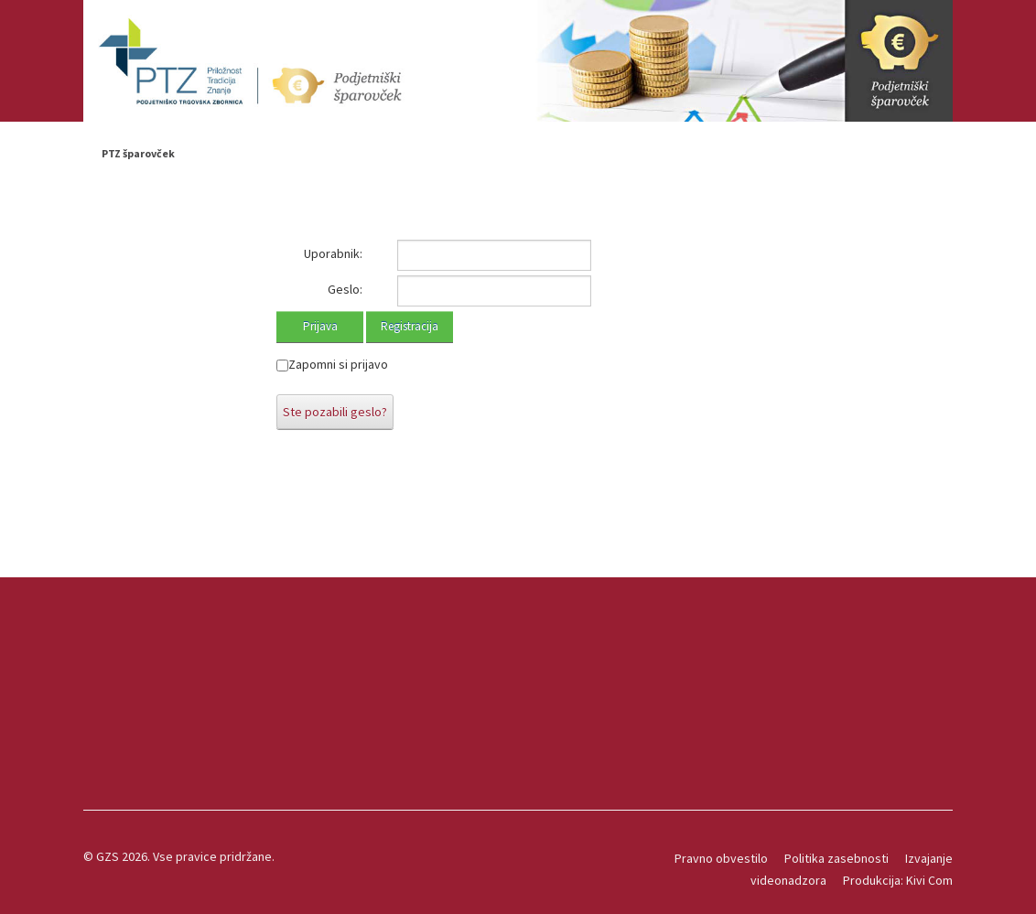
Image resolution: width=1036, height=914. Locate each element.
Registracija (409, 326)
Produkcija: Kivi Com (898, 880)
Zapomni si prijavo (338, 364)
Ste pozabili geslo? (335, 411)
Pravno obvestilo (721, 858)
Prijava (320, 326)
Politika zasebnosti (836, 858)
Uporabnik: (333, 253)
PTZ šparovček (138, 153)
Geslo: (345, 289)
